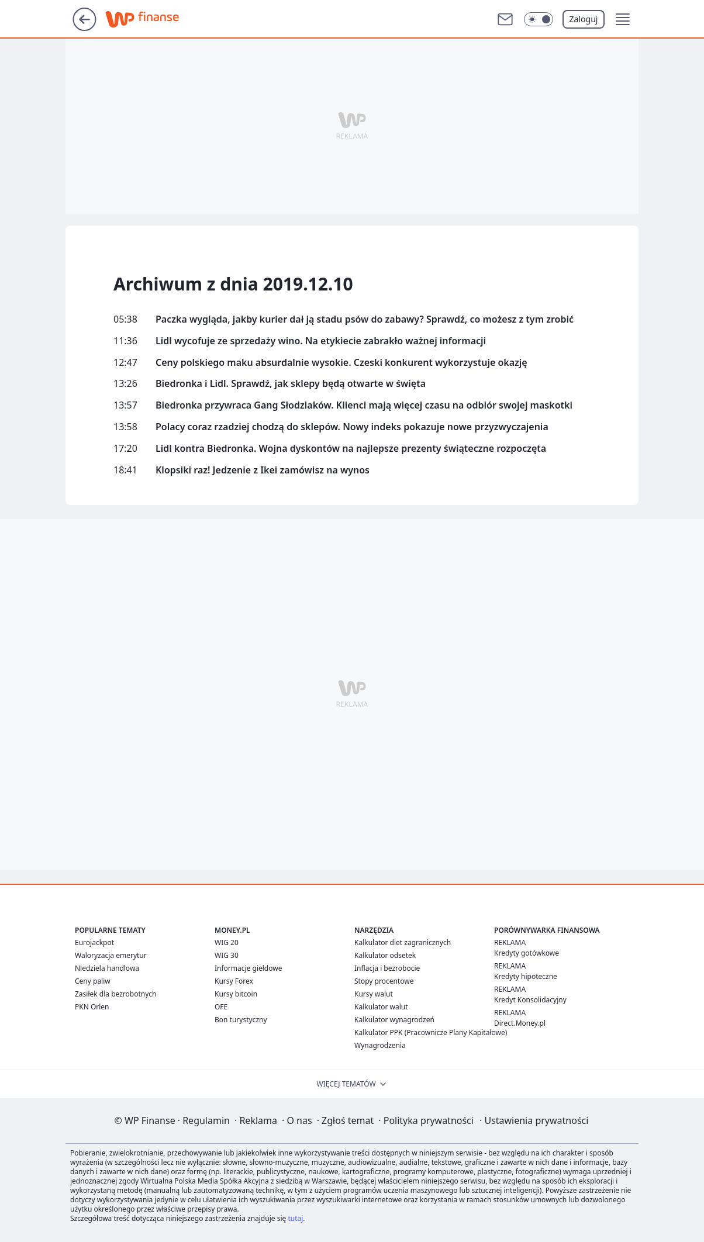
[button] (622, 19)
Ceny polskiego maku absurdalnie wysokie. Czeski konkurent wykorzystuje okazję (341, 363)
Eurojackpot (94, 942)
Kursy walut (373, 994)
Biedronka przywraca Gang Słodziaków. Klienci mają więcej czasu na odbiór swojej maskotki (364, 405)
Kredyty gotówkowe (526, 953)
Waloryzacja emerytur (111, 955)
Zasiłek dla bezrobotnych (116, 994)
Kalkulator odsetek (385, 955)
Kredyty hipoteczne (525, 976)
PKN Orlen (92, 1007)
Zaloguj (584, 19)
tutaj (295, 1218)
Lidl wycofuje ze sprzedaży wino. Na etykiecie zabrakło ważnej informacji (321, 341)
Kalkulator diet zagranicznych (402, 942)
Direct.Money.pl (520, 1023)
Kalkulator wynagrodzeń (394, 1020)
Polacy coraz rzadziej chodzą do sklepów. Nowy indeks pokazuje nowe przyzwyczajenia (352, 427)
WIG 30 (227, 955)
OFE (221, 1007)
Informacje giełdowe (248, 968)
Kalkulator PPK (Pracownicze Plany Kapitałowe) (430, 1032)
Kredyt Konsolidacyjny (530, 1000)
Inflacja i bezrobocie (387, 968)
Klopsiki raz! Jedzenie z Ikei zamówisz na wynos (263, 470)
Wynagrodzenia (380, 1045)
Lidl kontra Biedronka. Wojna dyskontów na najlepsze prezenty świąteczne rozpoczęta (351, 448)
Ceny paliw (93, 981)
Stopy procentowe (383, 981)
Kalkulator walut (381, 1007)
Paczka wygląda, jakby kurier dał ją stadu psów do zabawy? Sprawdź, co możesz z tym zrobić (365, 319)
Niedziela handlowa (107, 968)
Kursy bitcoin (236, 994)
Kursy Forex (234, 981)
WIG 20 (227, 942)
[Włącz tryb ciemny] (538, 19)
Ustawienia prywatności (533, 1120)
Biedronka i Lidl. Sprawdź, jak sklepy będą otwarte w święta (291, 384)
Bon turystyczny (241, 1020)
